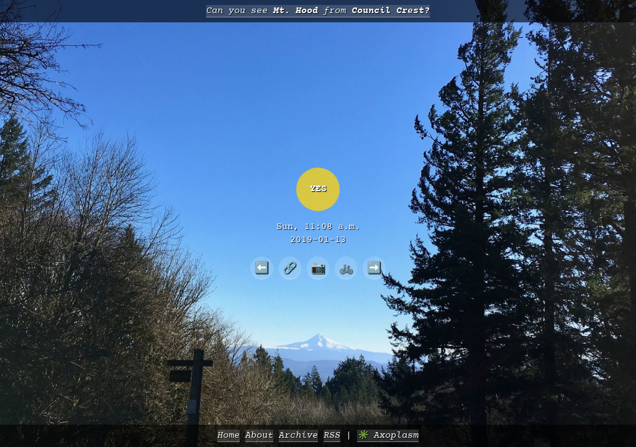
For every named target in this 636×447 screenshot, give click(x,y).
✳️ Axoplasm (388, 435)
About (259, 435)
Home (228, 435)
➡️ (374, 267)
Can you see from (318, 11)
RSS (332, 435)
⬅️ (262, 267)
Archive (298, 435)
